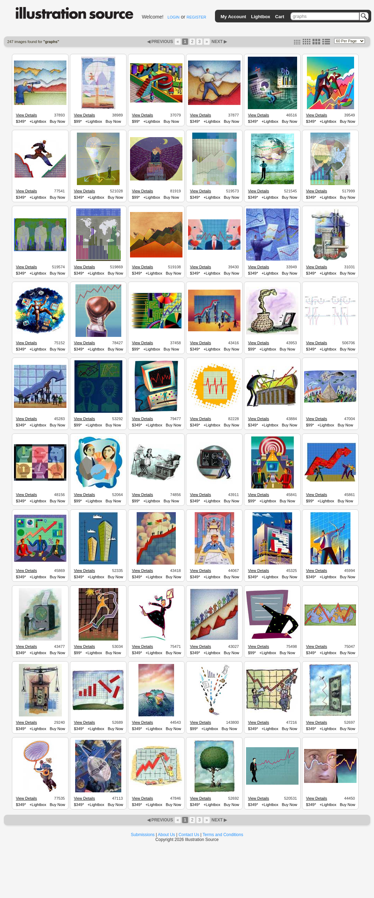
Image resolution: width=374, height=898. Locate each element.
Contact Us (189, 834)
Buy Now (57, 121)
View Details (26, 115)
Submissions (142, 834)
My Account (233, 16)
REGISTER (196, 17)
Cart (279, 16)
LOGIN (173, 17)
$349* (21, 121)
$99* (78, 121)
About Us (166, 834)
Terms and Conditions (223, 834)
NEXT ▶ (218, 41)
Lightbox (260, 16)
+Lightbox (37, 121)
